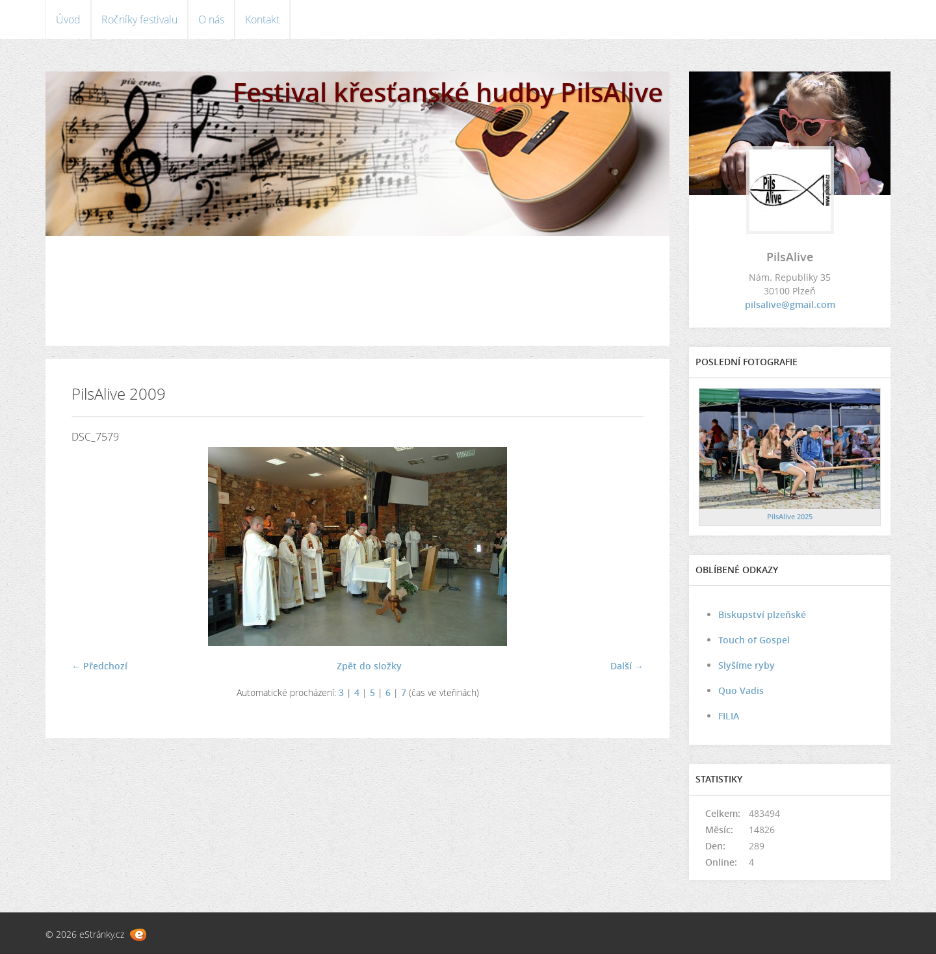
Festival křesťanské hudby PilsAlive (448, 92)
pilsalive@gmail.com (790, 304)
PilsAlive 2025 (789, 516)
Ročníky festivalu (139, 19)
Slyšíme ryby (746, 665)
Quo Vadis (741, 690)
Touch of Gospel (754, 640)
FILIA (728, 716)
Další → (627, 666)
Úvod (68, 19)
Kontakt (262, 19)
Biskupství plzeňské (762, 614)
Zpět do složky (369, 666)
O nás (211, 19)
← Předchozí (99, 666)
